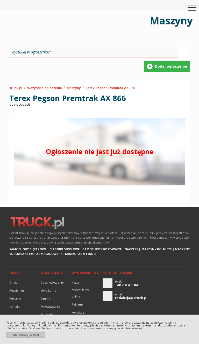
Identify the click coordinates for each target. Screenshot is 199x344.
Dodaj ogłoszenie (52, 282)
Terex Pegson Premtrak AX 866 (110, 88)
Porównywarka (50, 306)
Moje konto (48, 290)
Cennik (45, 298)
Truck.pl (15, 88)
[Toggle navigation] (189, 7)
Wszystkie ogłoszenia (44, 88)
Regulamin (16, 290)
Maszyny (74, 88)
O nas (13, 282)
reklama (15, 298)
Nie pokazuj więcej (26, 335)
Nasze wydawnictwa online (80, 289)
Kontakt (14, 306)
